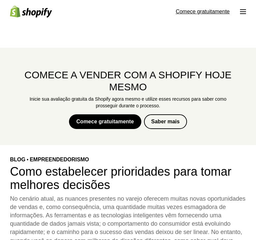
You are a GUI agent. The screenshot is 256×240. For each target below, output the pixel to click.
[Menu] (243, 12)
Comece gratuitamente (105, 121)
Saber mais (165, 121)
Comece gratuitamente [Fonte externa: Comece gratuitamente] (203, 11)
